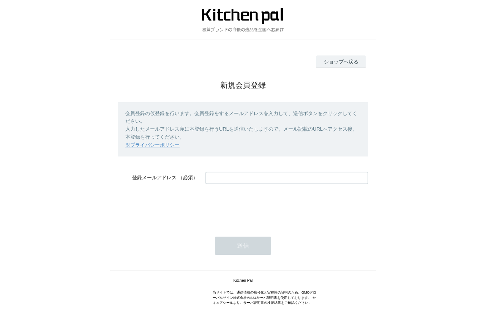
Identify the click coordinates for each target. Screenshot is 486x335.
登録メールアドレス (154, 177)
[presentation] (263, 206)
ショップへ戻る (341, 62)
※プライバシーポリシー (152, 145)
